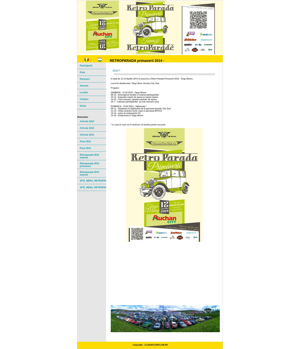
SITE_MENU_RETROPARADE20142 (93, 187)
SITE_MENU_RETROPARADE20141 (93, 180)
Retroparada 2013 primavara (89, 165)
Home (115, 70)
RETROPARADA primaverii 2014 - (137, 61)
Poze (82, 72)
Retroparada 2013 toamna (89, 173)
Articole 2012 (87, 128)
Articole (84, 85)
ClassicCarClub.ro (156, 345)
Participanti (86, 65)
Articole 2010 (87, 121)
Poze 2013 (85, 148)
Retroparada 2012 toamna (89, 156)
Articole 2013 (87, 134)
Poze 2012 (85, 141)
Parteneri (85, 79)
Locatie (84, 92)
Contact (84, 99)
